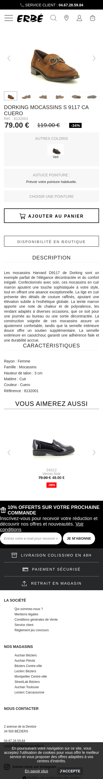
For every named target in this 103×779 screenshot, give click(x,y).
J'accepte (70, 771)
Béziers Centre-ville (28, 666)
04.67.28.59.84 (71, 5)
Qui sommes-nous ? (29, 609)
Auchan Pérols (25, 660)
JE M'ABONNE (79, 538)
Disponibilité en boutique (51, 242)
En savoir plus (36, 771)
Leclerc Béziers (25, 671)
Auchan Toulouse (27, 687)
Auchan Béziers (26, 655)
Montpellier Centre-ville (31, 676)
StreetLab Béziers (27, 682)
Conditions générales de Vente (36, 619)
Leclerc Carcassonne (29, 692)
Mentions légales (26, 614)
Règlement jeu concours (32, 630)
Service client (24, 625)
